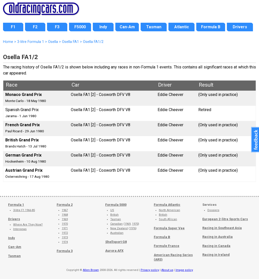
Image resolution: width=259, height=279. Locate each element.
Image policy (184, 270)
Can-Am (14, 247)
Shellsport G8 (116, 242)
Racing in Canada (216, 246)
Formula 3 (65, 251)
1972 (65, 233)
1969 (65, 219)
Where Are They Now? (28, 224)
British (114, 214)
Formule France (166, 246)
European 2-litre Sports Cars (225, 219)
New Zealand (119, 228)
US (112, 210)
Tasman (14, 256)
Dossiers (213, 210)
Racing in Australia (217, 237)
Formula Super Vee (169, 228)
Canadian (116, 223)
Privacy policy (150, 270)
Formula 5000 (115, 205)
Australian (116, 233)
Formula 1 (16, 205)
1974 (65, 242)
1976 (133, 228)
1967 (65, 210)
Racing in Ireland (216, 255)
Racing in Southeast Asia (222, 228)
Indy (11, 238)
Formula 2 (65, 205)
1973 (65, 237)
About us (167, 270)
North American (169, 210)
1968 (65, 214)
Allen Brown (91, 270)
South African (168, 219)
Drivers (14, 219)
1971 (65, 228)
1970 (65, 223)
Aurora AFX (114, 250)
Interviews (20, 229)
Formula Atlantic (167, 205)
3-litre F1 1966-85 (24, 210)
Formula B (162, 237)
